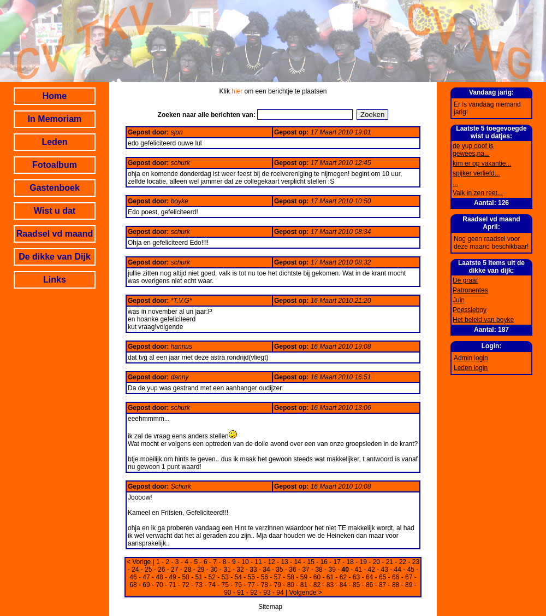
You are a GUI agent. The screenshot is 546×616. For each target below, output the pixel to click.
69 (146, 585)
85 (356, 585)
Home (55, 96)
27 (174, 569)
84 (343, 585)
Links (54, 279)
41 (358, 569)
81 (303, 585)
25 (148, 569)
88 (395, 585)
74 (212, 585)
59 (303, 577)
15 (310, 562)
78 (264, 585)
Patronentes (470, 290)
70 (159, 585)
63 (356, 577)
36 (292, 569)
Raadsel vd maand (54, 233)
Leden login (471, 368)
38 (318, 569)
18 (350, 562)
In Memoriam (55, 119)
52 (212, 577)
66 (395, 577)
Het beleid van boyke (483, 320)
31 (226, 569)
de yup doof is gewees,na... (473, 149)
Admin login (471, 358)
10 (244, 562)
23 (415, 562)
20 (376, 562)
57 (277, 577)
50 (185, 577)
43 (384, 569)
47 (146, 577)
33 (253, 569)
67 (408, 577)
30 (213, 569)
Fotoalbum (54, 164)
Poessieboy (469, 310)
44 (397, 569)
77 (251, 585)
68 (132, 585)
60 (317, 577)
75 (225, 585)
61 (330, 577)
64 (369, 577)
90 (227, 592)
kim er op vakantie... (482, 163)
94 (279, 592)
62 (343, 577)
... (455, 183)
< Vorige (139, 562)
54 (238, 577)
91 (240, 592)
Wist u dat (54, 210)
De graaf (465, 280)
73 (198, 585)
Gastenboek (54, 187)
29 (200, 569)
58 (290, 577)
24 (135, 569)
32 (240, 569)
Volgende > (305, 592)
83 (330, 585)
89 (408, 585)
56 (264, 577)
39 (331, 569)
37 (305, 569)
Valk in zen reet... (478, 193)
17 (337, 562)
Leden (54, 141)
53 (225, 577)
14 (297, 562)
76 (238, 585)
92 (253, 592)
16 (324, 562)
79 (277, 585)
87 (382, 585)
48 (159, 577)
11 (258, 562)
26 (161, 569)
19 (363, 562)
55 (251, 577)
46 (132, 577)
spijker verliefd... (476, 173)
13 (284, 562)
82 (317, 585)
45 (410, 569)
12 (271, 562)
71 (172, 585)
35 (279, 569)
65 (382, 577)
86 (369, 585)
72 (185, 585)
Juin (459, 300)
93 (266, 592)
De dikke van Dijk (55, 256)
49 (172, 577)
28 (187, 569)
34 (266, 569)
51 (198, 577)
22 (402, 562)
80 (290, 585)
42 (371, 569)
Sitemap (270, 607)
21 (389, 562)
